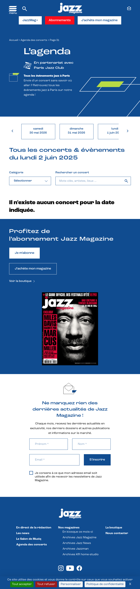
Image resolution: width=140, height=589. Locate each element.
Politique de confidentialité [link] (105, 584)
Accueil (13, 40)
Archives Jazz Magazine (79, 537)
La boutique (114, 527)
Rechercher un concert (72, 172)
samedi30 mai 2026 (38, 130)
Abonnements (60, 20)
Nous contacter (117, 533)
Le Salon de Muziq (28, 539)
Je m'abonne (24, 253)
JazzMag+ (30, 20)
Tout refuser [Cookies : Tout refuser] (46, 584)
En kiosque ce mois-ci (78, 531)
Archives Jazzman (76, 548)
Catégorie (16, 172)
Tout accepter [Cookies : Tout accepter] (22, 584)
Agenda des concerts (34, 40)
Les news (22, 533)
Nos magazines (68, 527)
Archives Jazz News (77, 543)
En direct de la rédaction (33, 527)
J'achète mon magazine (99, 20)
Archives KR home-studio (81, 554)
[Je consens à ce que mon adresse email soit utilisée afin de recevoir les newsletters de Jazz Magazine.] (31, 473)
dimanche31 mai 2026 (76, 130)
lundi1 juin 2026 (115, 130)
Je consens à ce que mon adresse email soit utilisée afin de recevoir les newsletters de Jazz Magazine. (65, 476)
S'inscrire (97, 459)
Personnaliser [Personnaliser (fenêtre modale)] (71, 584)
